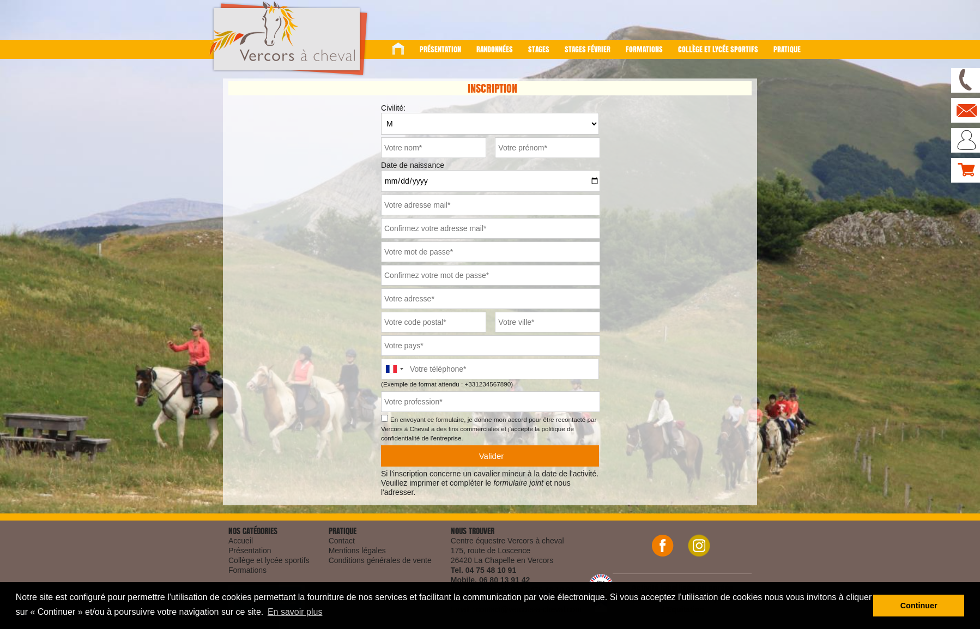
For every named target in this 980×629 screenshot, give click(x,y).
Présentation (440, 49)
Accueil (240, 540)
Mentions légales (357, 550)
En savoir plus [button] (295, 611)
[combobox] (394, 369)
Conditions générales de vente (380, 560)
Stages (538, 49)
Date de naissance (412, 165)
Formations (644, 49)
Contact (342, 540)
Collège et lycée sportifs (718, 49)
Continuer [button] (918, 605)
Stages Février (587, 49)
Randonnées (494, 49)
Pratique (787, 49)
